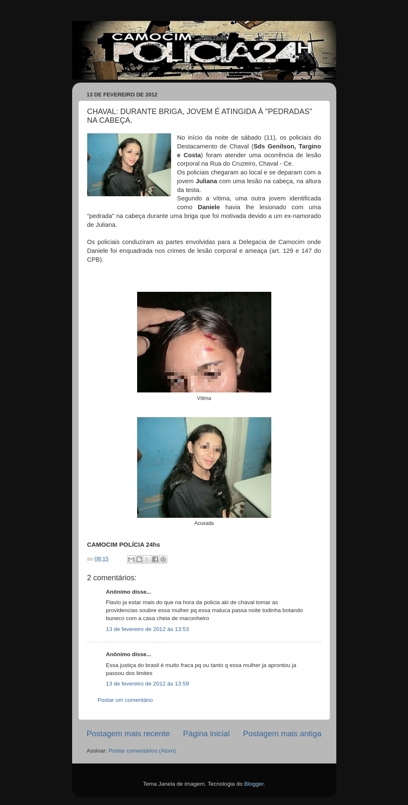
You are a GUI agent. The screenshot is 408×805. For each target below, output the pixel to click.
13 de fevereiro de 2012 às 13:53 (147, 629)
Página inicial (206, 733)
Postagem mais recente (128, 733)
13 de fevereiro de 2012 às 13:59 (147, 683)
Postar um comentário (125, 700)
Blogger (253, 784)
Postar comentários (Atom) (142, 751)
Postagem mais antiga (282, 733)
